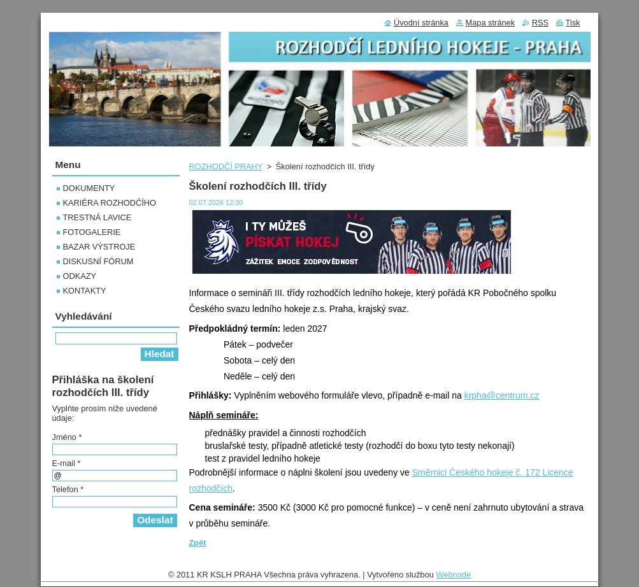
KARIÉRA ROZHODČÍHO (109, 203)
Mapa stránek (490, 22)
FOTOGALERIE (92, 232)
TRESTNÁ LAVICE (97, 217)
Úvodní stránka (421, 22)
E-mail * (66, 463)
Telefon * (68, 489)
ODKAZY (80, 276)
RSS (540, 22)
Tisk (573, 22)
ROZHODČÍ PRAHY (226, 166)
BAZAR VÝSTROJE (99, 246)
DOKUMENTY (89, 188)
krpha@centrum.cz (502, 395)
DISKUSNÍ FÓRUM (98, 261)
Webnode (453, 578)
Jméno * (67, 437)
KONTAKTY (84, 290)
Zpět (197, 543)
